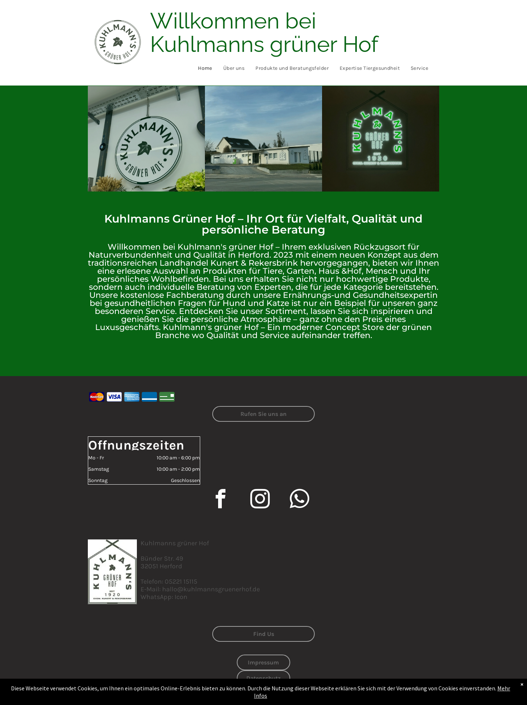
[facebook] (220, 500)
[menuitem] (205, 68)
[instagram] (259, 500)
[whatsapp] (299, 500)
